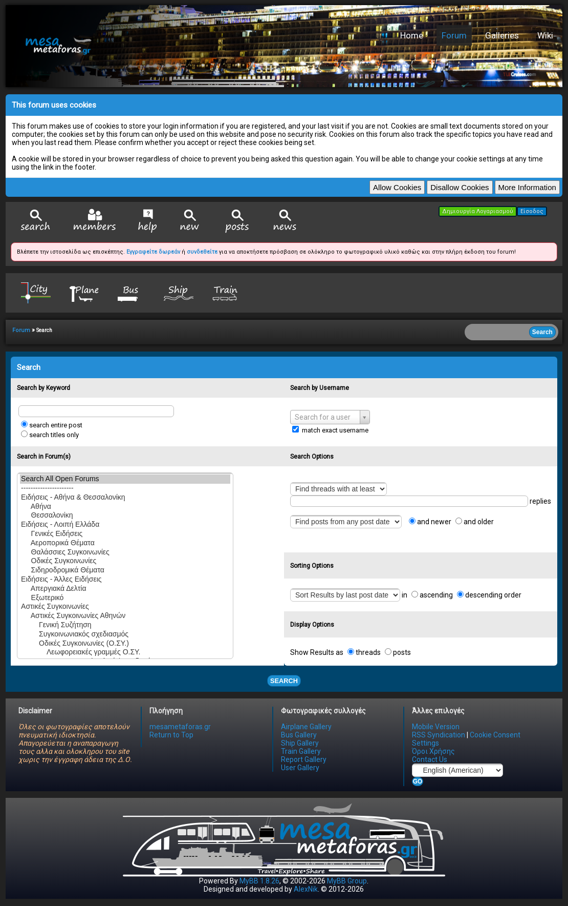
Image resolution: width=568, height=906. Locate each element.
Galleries (502, 35)
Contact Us (429, 759)
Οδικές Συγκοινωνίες (125, 561)
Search (36, 221)
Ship (178, 292)
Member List (94, 221)
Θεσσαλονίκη (125, 515)
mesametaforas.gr (180, 727)
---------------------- (125, 488)
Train (226, 292)
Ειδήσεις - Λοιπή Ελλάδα (125, 524)
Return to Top (171, 735)
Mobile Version (436, 727)
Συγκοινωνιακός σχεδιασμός (125, 634)
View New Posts (190, 221)
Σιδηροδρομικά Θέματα (125, 570)
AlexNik (306, 889)
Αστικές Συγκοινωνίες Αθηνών (125, 616)
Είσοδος (531, 211)
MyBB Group (347, 881)
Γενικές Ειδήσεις (125, 534)
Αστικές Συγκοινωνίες (125, 606)
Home (411, 35)
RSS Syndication (438, 735)
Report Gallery (303, 759)
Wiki (545, 35)
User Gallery (300, 768)
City (36, 292)
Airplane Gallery (306, 727)
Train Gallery (301, 751)
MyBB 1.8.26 (259, 881)
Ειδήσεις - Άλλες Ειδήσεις (125, 579)
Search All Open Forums (125, 479)
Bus (131, 292)
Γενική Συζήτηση (125, 625)
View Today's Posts (237, 221)
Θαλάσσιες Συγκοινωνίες (125, 552)
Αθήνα (125, 506)
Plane (83, 292)
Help (147, 221)
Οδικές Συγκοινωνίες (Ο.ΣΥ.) (125, 643)
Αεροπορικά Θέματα (125, 543)
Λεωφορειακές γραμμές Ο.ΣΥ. (125, 652)
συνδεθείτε (202, 252)
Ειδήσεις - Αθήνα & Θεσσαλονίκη (125, 497)
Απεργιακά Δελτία (125, 588)
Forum (454, 35)
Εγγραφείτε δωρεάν (153, 252)
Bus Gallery (299, 735)
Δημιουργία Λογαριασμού (477, 211)
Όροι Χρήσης (433, 751)
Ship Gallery (300, 743)
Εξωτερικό (125, 598)
